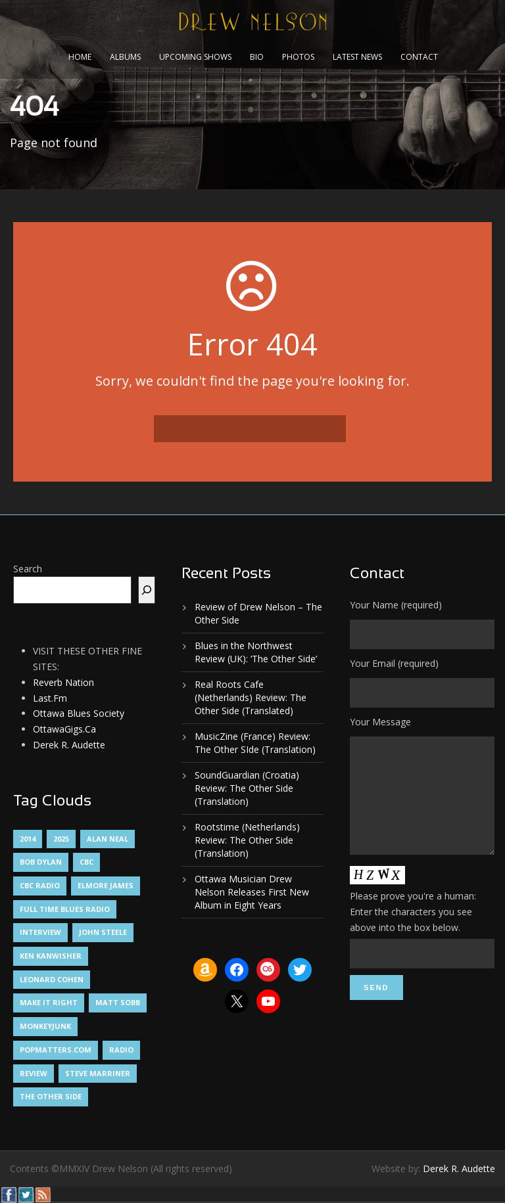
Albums (125, 56)
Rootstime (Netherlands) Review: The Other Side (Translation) (247, 840)
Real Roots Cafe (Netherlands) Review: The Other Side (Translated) (250, 697)
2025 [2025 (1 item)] (61, 839)
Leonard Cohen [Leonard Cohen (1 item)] (52, 979)
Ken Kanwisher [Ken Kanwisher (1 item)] (51, 956)
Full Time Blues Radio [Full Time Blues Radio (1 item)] (65, 909)
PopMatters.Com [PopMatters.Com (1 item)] (55, 1050)
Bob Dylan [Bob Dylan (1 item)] (41, 862)
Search (27, 568)
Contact (419, 56)
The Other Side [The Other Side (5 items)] (51, 1096)
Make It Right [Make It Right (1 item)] (49, 1002)
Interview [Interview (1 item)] (40, 932)
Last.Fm (50, 698)
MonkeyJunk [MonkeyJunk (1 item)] (45, 1026)
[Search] (146, 590)
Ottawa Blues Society (78, 713)
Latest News (357, 56)
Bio (257, 56)
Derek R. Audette (69, 744)
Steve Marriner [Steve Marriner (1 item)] (97, 1073)
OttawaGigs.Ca (64, 729)
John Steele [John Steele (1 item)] (103, 932)
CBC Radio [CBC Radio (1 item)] (40, 885)
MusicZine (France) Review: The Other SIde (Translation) (255, 743)
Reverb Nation (63, 682)
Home (79, 56)
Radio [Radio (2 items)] (121, 1050)
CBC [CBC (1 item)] (86, 862)
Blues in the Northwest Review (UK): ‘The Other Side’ (256, 652)
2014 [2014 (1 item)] (28, 839)
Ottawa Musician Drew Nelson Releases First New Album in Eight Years (252, 892)
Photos (298, 56)
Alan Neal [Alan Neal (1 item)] (107, 839)
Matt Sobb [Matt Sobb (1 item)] (117, 1002)
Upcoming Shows (195, 56)
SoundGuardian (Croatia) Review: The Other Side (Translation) (247, 788)
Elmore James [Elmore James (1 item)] (105, 885)
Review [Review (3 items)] (33, 1073)
